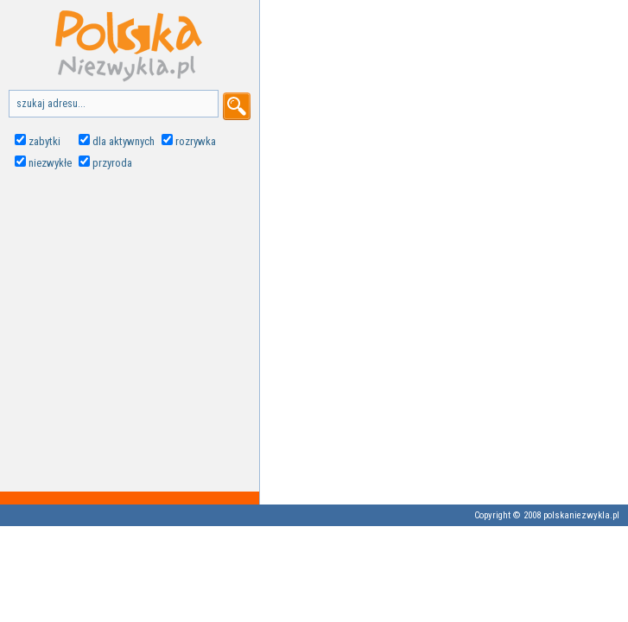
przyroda (112, 162)
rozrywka (195, 141)
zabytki (44, 141)
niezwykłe (50, 162)
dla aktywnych (123, 141)
